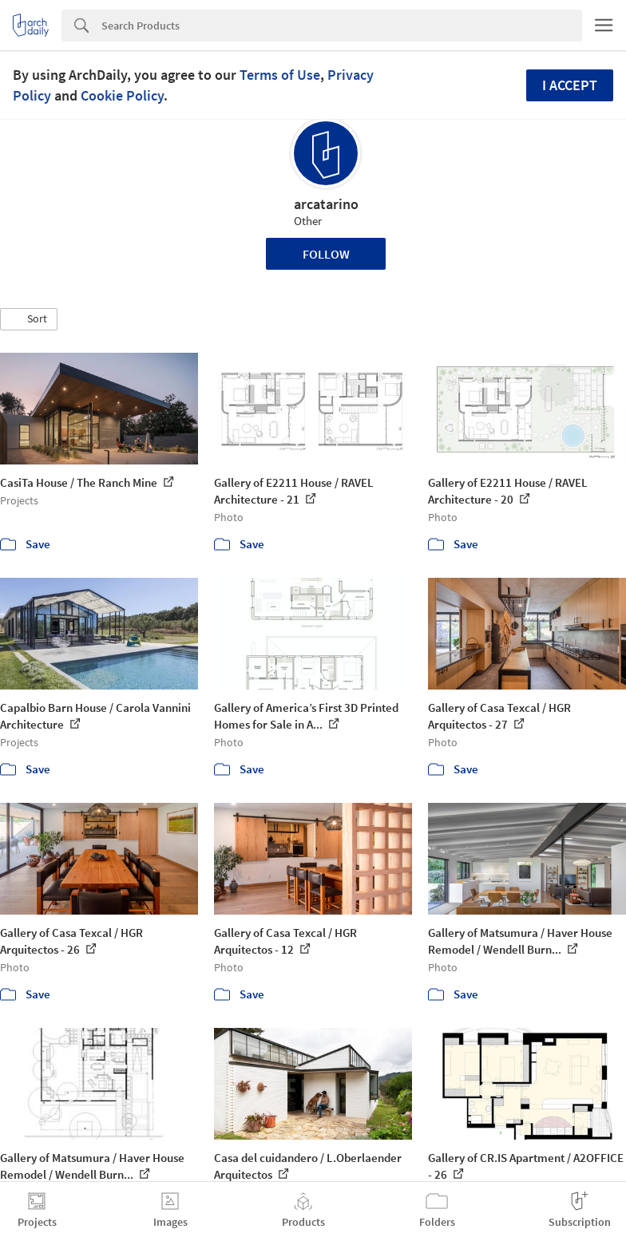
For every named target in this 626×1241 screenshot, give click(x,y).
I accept (569, 85)
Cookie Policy (122, 95)
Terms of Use (280, 74)
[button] (28, 319)
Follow (326, 254)
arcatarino (326, 204)
